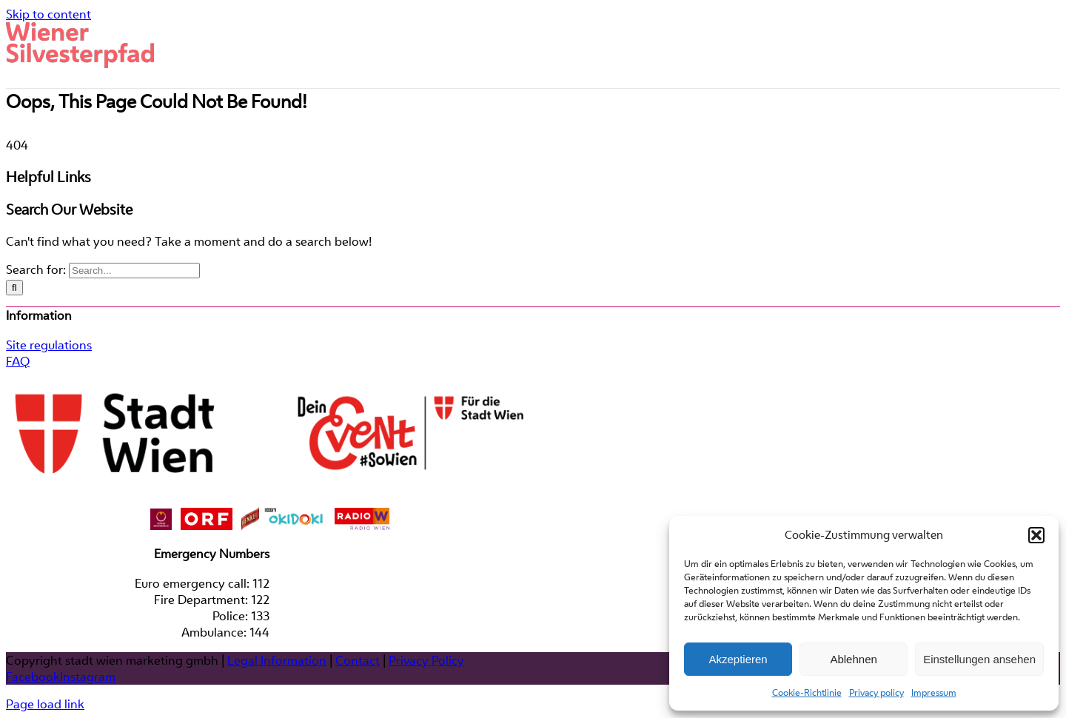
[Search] (14, 387)
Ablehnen (853, 659)
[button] (1036, 535)
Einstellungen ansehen (979, 659)
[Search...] (134, 370)
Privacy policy (876, 692)
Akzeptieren (737, 659)
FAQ (18, 461)
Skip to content (48, 14)
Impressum (933, 692)
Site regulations (49, 445)
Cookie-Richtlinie (807, 692)
